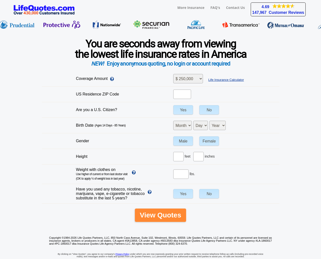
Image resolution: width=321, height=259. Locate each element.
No (209, 110)
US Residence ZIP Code (97, 94)
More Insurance (191, 7)
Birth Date (101, 125)
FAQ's (215, 7)
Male (183, 141)
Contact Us (235, 7)
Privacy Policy (122, 254)
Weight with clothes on (101, 173)
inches (210, 156)
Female (209, 141)
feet (187, 156)
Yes (183, 110)
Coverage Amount (92, 78)
